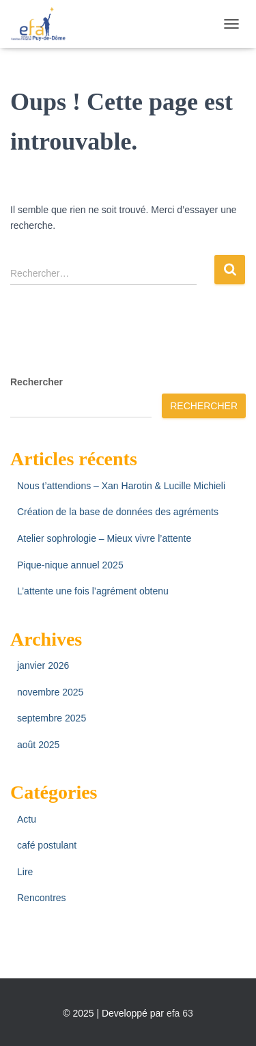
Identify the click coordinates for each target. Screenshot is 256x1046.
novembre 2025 (50, 692)
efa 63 (180, 1013)
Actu (26, 819)
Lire (25, 871)
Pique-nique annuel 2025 (70, 565)
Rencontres (41, 897)
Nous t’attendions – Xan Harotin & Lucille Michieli (121, 485)
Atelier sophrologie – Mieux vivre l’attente (104, 538)
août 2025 (38, 744)
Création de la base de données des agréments (117, 511)
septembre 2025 (51, 718)
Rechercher (36, 381)
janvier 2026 (43, 665)
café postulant (46, 845)
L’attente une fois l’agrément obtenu (93, 591)
